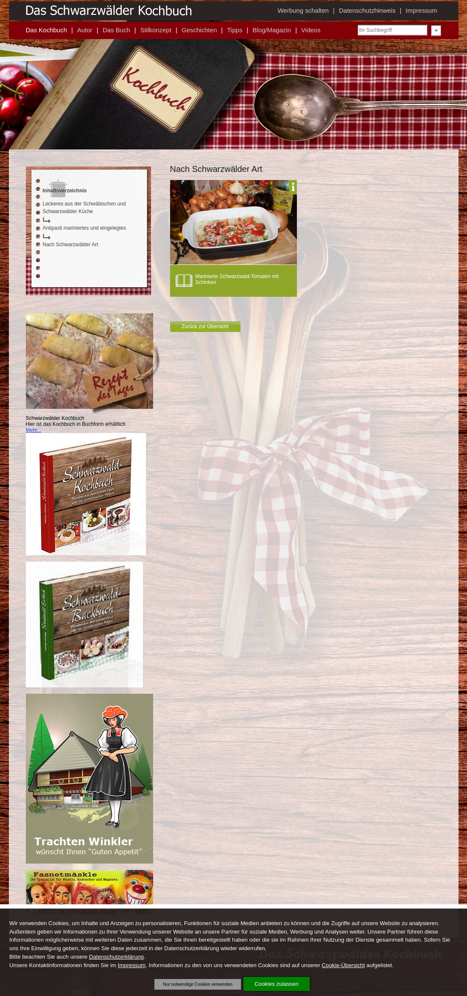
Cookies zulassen (276, 984)
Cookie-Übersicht (343, 965)
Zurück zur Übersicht (205, 326)
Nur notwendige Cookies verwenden (197, 984)
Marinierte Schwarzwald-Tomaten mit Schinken (237, 279)
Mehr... (34, 430)
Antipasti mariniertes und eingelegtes (84, 228)
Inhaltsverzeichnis (65, 191)
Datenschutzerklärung (116, 957)
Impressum (132, 965)
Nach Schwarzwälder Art (70, 245)
